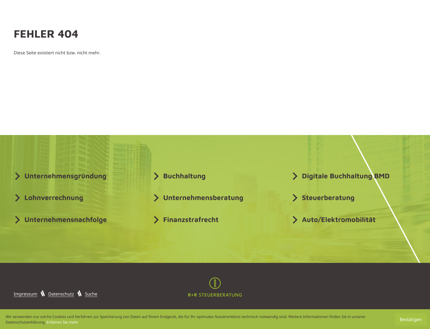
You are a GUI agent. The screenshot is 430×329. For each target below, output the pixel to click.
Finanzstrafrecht (191, 219)
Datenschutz (61, 294)
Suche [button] (91, 294)
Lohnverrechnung (53, 197)
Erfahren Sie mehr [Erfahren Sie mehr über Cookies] (62, 322)
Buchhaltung (184, 176)
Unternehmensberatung (203, 197)
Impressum (25, 294)
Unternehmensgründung (65, 176)
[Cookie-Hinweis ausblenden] (411, 319)
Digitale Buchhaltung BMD (346, 176)
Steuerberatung (328, 197)
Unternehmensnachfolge (65, 219)
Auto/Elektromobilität (339, 219)
